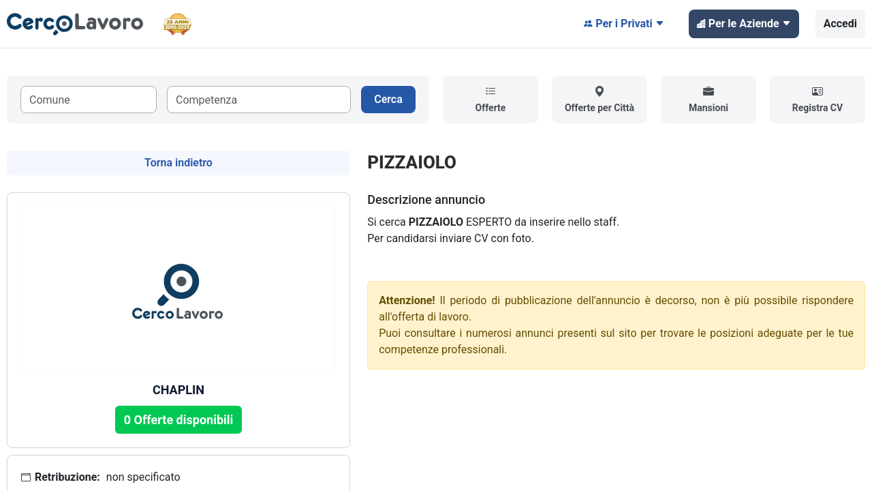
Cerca (388, 99)
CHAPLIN (178, 390)
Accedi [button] (840, 23)
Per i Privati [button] (624, 24)
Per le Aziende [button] (744, 24)
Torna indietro (178, 162)
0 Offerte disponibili (179, 420)
